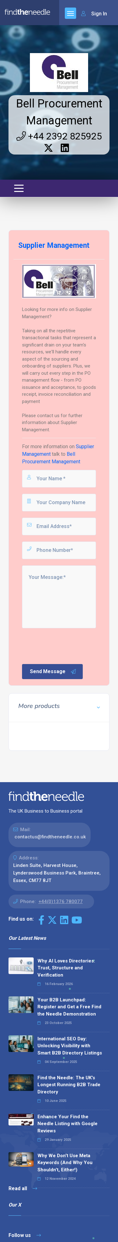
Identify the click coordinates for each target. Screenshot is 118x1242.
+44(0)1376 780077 (60, 901)
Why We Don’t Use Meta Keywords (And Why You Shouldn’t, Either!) (65, 1163)
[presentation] (69, 645)
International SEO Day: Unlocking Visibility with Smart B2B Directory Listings (69, 1046)
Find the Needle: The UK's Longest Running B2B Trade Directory (68, 1085)
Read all (22, 1188)
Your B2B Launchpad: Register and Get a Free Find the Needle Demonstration (69, 1007)
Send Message (53, 671)
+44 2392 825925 (59, 136)
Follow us (24, 1235)
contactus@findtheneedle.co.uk (50, 837)
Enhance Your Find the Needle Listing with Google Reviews (67, 1124)
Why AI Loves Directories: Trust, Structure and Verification (66, 968)
